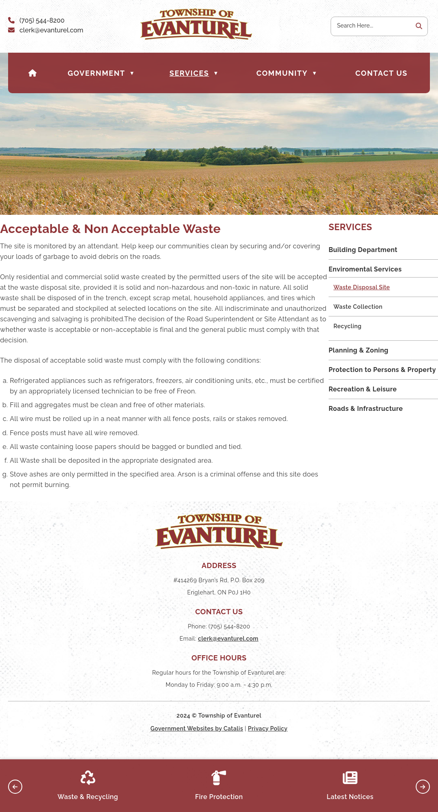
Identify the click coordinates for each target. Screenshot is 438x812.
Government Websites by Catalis (196, 744)
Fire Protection (219, 786)
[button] (418, 26)
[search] (371, 25)
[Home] (33, 73)
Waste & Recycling (88, 786)
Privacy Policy (268, 744)
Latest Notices (350, 786)
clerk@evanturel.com (51, 30)
